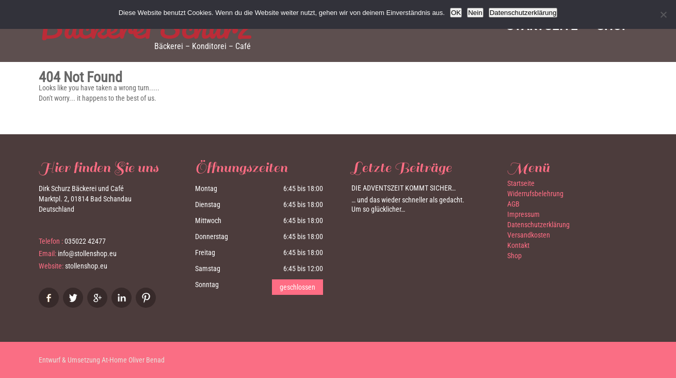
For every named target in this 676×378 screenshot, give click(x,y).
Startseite (521, 183)
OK (456, 13)
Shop (514, 255)
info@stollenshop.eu (87, 253)
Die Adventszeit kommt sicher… (403, 188)
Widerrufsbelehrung (535, 194)
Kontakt (518, 245)
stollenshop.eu (86, 266)
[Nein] (663, 14)
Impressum (523, 214)
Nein (475, 13)
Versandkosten (528, 235)
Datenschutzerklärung (538, 224)
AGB (513, 204)
